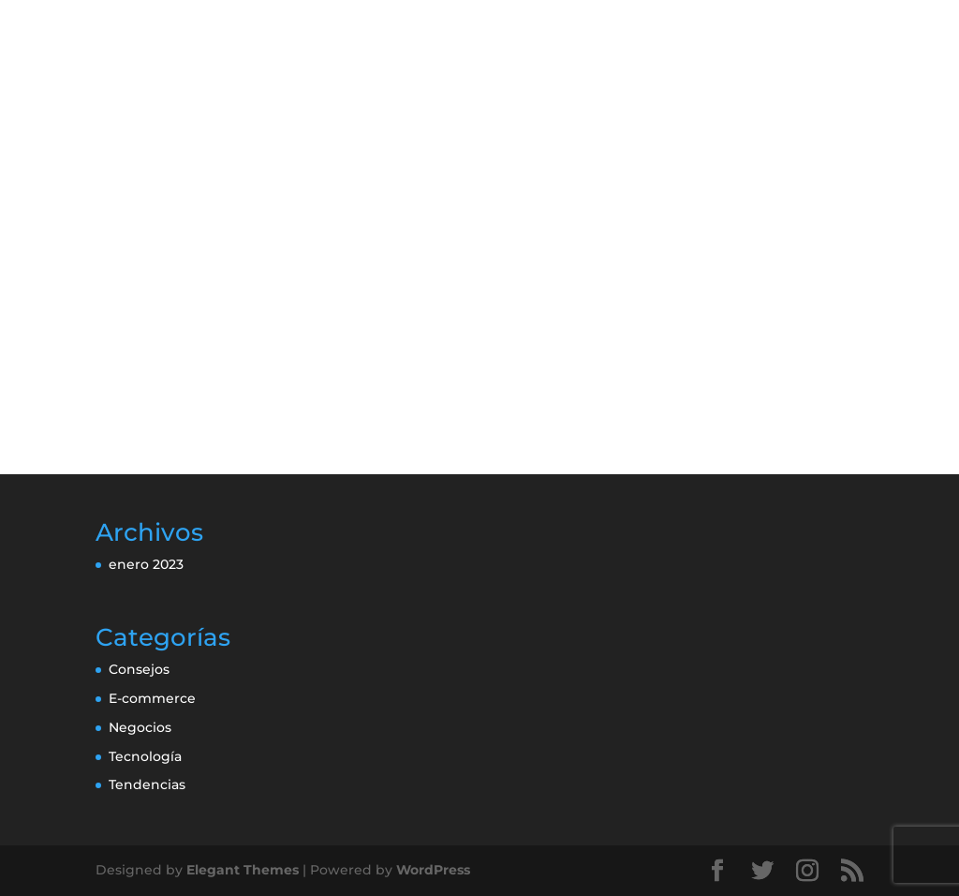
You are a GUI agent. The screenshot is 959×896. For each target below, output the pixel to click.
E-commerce (152, 698)
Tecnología (145, 756)
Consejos (139, 669)
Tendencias (147, 784)
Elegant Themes (242, 869)
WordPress (433, 869)
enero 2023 (146, 564)
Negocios (140, 727)
